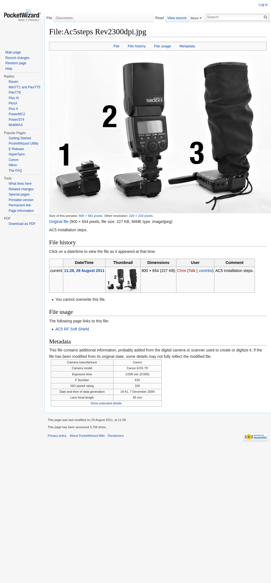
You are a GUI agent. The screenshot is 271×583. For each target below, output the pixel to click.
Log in (263, 5)
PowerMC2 (17, 114)
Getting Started (20, 138)
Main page (13, 52)
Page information (21, 211)
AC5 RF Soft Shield (72, 329)
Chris (181, 270)
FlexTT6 (15, 92)
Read (159, 18)
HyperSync (17, 154)
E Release (16, 149)
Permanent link (20, 205)
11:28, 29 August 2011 (84, 270)
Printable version (21, 200)
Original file (59, 221)
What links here (20, 184)
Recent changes (17, 58)
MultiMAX (16, 125)
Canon (13, 160)
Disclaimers (116, 435)
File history (137, 46)
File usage (162, 46)
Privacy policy (57, 435)
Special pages (19, 194)
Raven (13, 82)
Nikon (13, 165)
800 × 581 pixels (90, 215)
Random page (15, 63)
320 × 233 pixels (141, 215)
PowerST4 (16, 120)
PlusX (13, 103)
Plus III (14, 98)
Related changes (21, 189)
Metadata (187, 46)
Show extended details (106, 403)
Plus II (13, 109)
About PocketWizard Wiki (87, 435)
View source (176, 18)
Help (8, 69)
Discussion (64, 18)
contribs (205, 270)
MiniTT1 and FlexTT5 (24, 87)
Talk (192, 270)
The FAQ (15, 171)
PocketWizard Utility (23, 143)
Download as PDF (22, 224)
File (116, 46)
